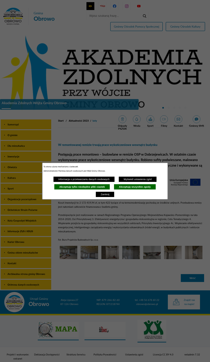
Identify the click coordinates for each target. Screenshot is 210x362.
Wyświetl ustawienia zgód (138, 179)
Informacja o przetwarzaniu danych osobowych (84, 179)
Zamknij (105, 194)
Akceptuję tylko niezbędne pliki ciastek (82, 186)
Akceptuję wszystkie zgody (135, 186)
